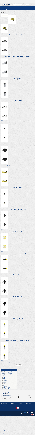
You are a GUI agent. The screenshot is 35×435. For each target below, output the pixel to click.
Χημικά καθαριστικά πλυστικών (4, 392)
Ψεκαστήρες (9, 372)
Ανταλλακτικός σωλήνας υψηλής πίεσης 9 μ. (17, 165)
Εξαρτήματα (9, 388)
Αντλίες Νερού (9, 415)
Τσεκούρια (3, 373)
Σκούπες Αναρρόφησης (4, 388)
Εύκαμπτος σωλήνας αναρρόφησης (17, 253)
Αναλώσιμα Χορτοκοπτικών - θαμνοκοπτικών (4, 383)
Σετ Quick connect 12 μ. (17, 318)
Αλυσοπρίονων (9, 383)
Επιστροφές (20, 403)
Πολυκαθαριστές (3, 387)
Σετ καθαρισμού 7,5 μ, (17, 187)
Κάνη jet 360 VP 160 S (17, 231)
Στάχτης (9, 387)
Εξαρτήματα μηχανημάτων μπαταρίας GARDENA (4, 399)
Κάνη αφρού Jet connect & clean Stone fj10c (17, 362)
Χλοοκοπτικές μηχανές (10, 371)
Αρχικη (1, 10)
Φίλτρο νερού (17, 78)
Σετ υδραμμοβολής (17, 122)
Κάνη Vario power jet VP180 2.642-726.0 (17, 144)
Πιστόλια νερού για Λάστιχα (4, 415)
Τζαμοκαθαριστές (3, 419)
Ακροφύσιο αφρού (17, 100)
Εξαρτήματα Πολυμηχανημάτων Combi (10, 398)
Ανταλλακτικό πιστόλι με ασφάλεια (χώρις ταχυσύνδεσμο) (17, 274)
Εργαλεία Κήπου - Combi (4, 372)
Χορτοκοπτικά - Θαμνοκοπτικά (3, 371)
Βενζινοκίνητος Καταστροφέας (9, 374)
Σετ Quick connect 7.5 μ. (17, 296)
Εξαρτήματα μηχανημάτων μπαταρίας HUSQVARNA (4, 398)
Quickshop (2, 98)
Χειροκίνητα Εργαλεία (10, 373)
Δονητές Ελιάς (3, 374)
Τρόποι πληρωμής (29, 403)
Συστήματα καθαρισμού (10, 392)
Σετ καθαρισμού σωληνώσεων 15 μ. (17, 209)
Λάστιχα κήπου (9, 414)
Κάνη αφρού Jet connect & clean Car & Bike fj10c (17, 340)
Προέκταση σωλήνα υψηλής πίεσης (17, 34)
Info (7, 9)
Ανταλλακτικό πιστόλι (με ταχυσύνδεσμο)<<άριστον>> (17, 56)
